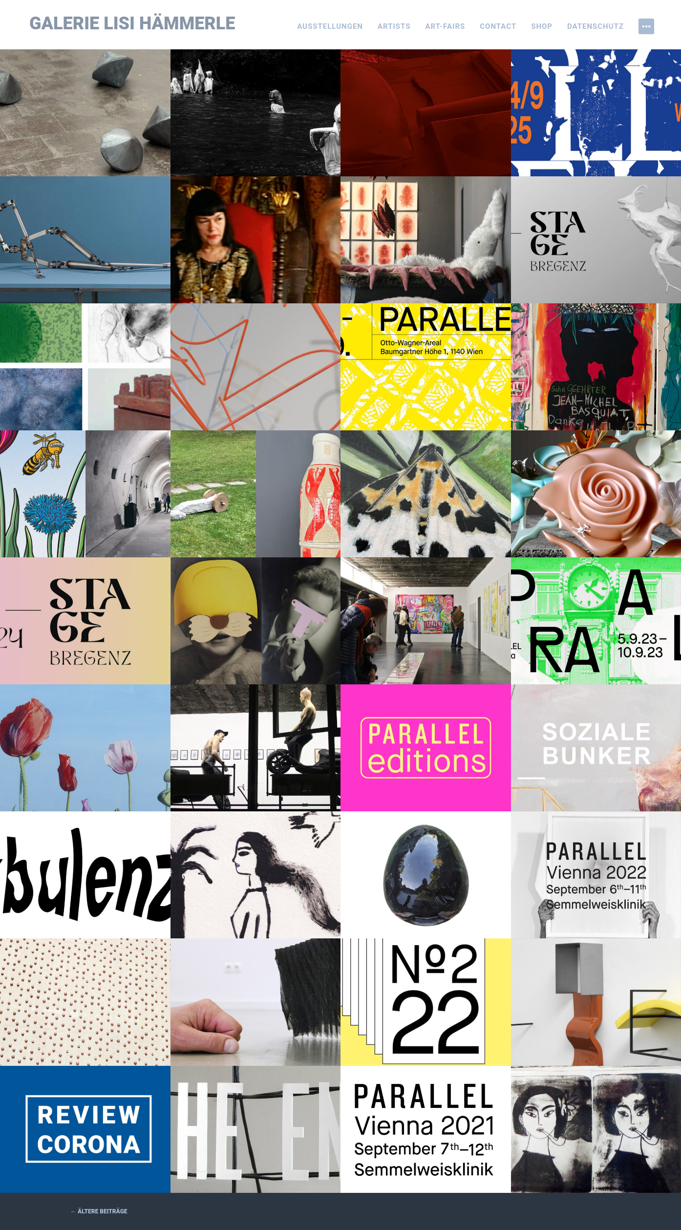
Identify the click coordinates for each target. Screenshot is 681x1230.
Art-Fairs (446, 26)
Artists (394, 26)
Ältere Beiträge (99, 1211)
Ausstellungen (330, 26)
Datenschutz (595, 26)
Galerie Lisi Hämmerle (132, 23)
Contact (498, 26)
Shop (542, 26)
